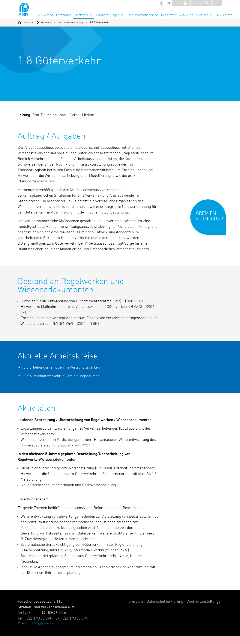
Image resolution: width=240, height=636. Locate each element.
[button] (210, 220)
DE (217, 3)
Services (202, 15)
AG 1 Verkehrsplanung (70, 22)
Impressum (133, 602)
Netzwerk (81, 15)
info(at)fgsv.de (42, 624)
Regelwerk (168, 15)
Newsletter (224, 15)
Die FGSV (42, 15)
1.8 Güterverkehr (99, 22)
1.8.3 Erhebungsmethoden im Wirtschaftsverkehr (61, 368)
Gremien (46, 22)
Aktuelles (186, 15)
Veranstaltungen (108, 15)
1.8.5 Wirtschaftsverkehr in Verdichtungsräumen (60, 376)
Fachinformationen (140, 15)
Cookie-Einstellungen (204, 602)
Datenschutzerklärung (164, 602)
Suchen (201, 3)
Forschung (64, 15)
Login (181, 3)
